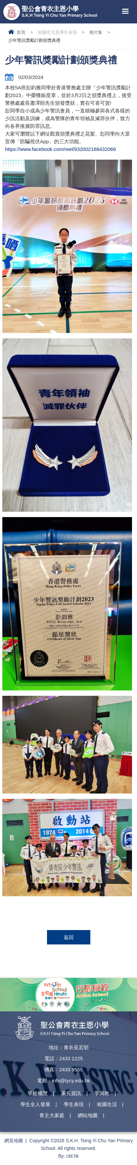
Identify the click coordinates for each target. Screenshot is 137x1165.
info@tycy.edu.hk (71, 1080)
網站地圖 (88, 1115)
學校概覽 (38, 1093)
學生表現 (74, 1104)
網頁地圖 (13, 1140)
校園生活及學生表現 (57, 32)
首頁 (21, 32)
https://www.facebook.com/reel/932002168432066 (60, 149)
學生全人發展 (35, 1104)
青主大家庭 (51, 1115)
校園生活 (107, 1104)
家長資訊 (71, 1093)
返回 (69, 937)
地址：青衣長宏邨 (69, 1047)
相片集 (95, 32)
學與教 (101, 1093)
